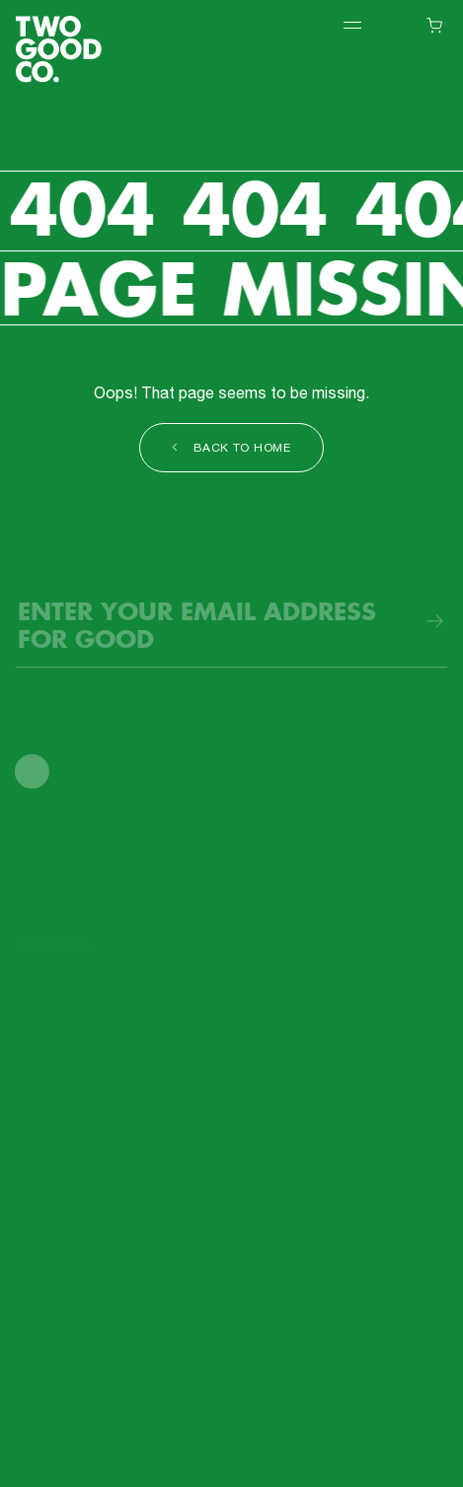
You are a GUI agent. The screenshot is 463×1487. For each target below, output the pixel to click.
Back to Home (231, 449)
